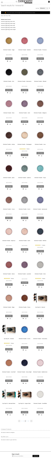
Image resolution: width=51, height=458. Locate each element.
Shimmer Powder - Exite (40, 273)
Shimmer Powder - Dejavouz (8, 240)
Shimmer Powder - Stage (8, 49)
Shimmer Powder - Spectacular (40, 209)
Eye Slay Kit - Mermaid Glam (8, 403)
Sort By (37, 8)
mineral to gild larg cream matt (8, 25)
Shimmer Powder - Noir (9, 81)
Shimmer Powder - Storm (24, 209)
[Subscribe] (36, 456)
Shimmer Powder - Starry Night (24, 371)
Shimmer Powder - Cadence (24, 177)
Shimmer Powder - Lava (40, 144)
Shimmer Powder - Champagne (25, 144)
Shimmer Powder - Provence (40, 49)
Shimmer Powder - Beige (8, 307)
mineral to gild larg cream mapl (8, 23)
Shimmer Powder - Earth (24, 240)
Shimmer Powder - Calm (24, 112)
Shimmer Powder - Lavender (24, 273)
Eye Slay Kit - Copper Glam (25, 403)
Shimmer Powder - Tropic (40, 177)
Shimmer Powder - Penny (24, 307)
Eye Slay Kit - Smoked (9, 338)
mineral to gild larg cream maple (8, 29)
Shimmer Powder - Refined (40, 240)
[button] (7, 61)
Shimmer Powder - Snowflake (40, 403)
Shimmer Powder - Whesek (40, 81)
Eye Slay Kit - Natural (40, 307)
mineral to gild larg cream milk (8, 21)
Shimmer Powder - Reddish (24, 49)
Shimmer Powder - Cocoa (9, 209)
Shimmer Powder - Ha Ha (24, 338)
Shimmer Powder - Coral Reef (8, 371)
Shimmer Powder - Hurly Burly (40, 338)
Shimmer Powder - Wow (8, 112)
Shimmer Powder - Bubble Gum (40, 371)
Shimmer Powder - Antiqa (9, 144)
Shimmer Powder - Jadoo (8, 177)
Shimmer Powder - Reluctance (24, 81)
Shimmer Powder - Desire (9, 273)
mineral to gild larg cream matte (8, 27)
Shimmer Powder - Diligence (40, 112)
